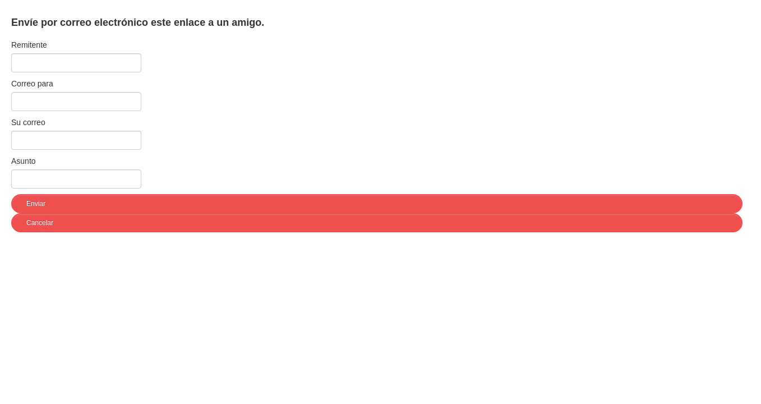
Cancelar (39, 223)
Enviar (35, 204)
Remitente (29, 44)
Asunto (23, 161)
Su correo (28, 122)
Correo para (32, 83)
